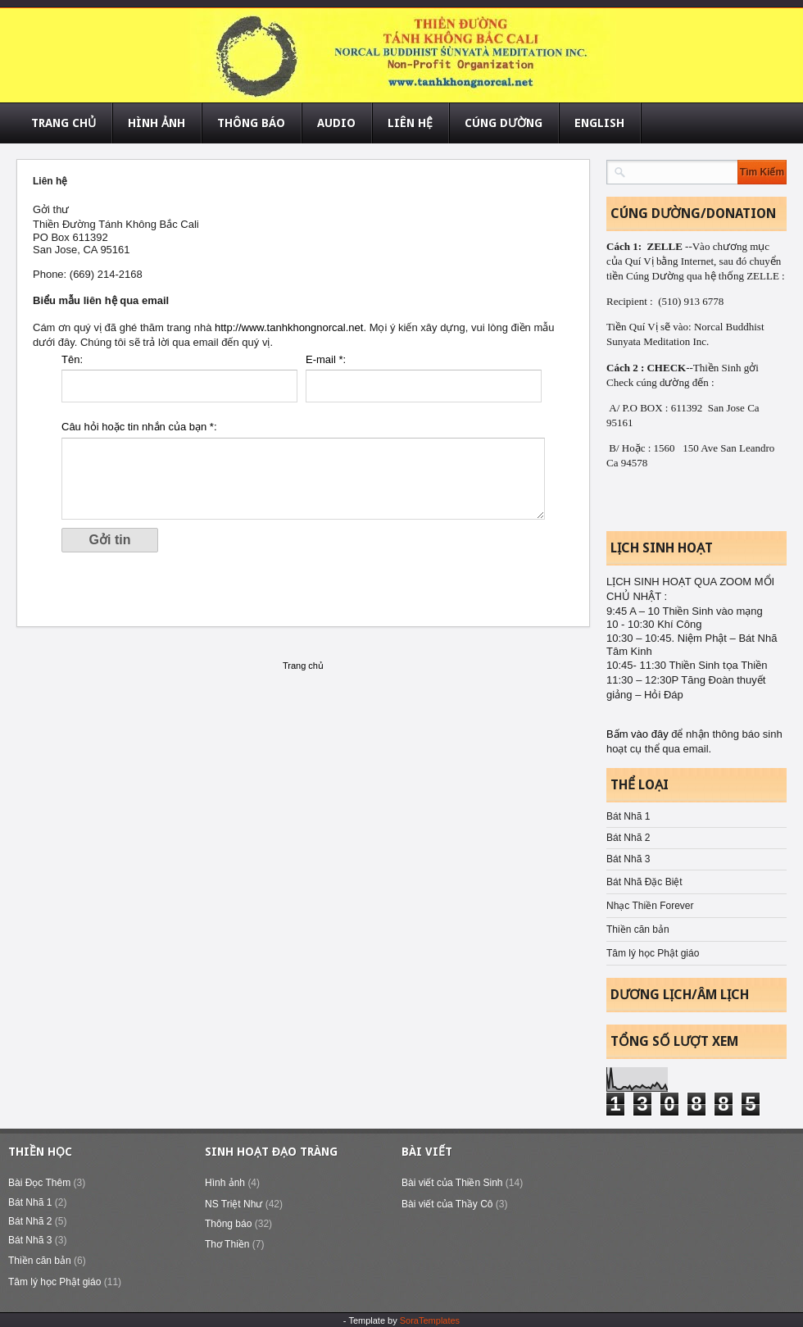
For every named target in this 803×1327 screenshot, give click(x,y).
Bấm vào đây (638, 734)
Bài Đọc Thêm (39, 1182)
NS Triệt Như (233, 1204)
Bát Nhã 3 (628, 859)
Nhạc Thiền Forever (649, 905)
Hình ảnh (225, 1182)
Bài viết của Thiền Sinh (452, 1182)
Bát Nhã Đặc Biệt (644, 882)
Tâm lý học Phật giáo (652, 953)
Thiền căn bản (637, 929)
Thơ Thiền (227, 1244)
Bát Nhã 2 (628, 837)
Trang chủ (303, 665)
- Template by (401, 1320)
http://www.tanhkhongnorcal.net (289, 327)
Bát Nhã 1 (628, 816)
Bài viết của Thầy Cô (447, 1204)
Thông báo (228, 1223)
